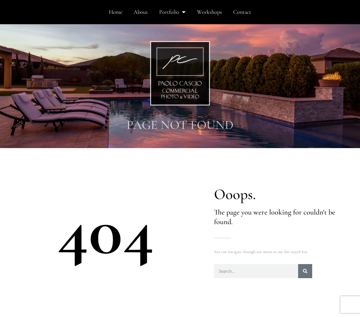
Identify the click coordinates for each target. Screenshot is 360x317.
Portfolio (172, 12)
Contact (242, 12)
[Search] (305, 271)
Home (115, 12)
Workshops (209, 12)
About (141, 12)
